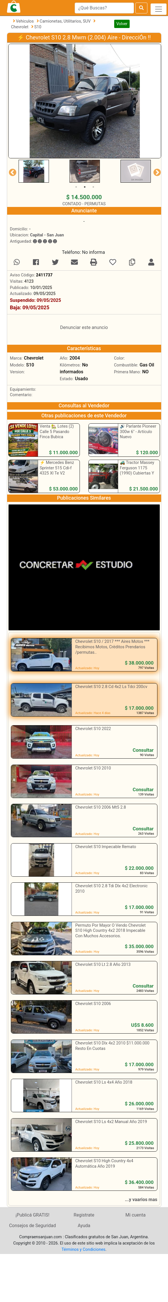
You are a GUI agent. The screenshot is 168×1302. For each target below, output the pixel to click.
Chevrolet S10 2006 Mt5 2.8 (100, 807)
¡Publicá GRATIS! (32, 1215)
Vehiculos (25, 21)
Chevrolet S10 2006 (93, 1003)
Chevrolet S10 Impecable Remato (105, 846)
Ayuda (84, 1225)
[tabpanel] (33, 171)
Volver (122, 23)
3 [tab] (93, 187)
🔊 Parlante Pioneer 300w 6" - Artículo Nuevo (138, 431)
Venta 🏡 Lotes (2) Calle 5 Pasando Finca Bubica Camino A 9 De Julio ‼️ (58, 437)
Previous (11, 171)
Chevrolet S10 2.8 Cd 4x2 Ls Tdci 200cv (111, 686)
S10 (37, 27)
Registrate (84, 1215)
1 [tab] (76, 187)
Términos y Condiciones (83, 1249)
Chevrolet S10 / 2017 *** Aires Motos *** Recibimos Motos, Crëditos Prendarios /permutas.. (112, 647)
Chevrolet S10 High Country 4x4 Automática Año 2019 (104, 1164)
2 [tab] (85, 187)
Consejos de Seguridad (32, 1225)
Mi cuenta (135, 1215)
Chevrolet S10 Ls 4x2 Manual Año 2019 (111, 1121)
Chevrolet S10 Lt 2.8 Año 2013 (103, 964)
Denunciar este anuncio (84, 327)
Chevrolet (20, 27)
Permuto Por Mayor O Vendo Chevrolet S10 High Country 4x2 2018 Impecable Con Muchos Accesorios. (110, 930)
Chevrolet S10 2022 (93, 728)
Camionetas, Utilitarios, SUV (66, 21)
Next (156, 171)
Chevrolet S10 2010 (93, 768)
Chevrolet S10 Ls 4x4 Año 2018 (104, 1082)
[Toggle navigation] (159, 9)
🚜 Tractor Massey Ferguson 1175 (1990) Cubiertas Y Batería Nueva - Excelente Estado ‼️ (137, 473)
